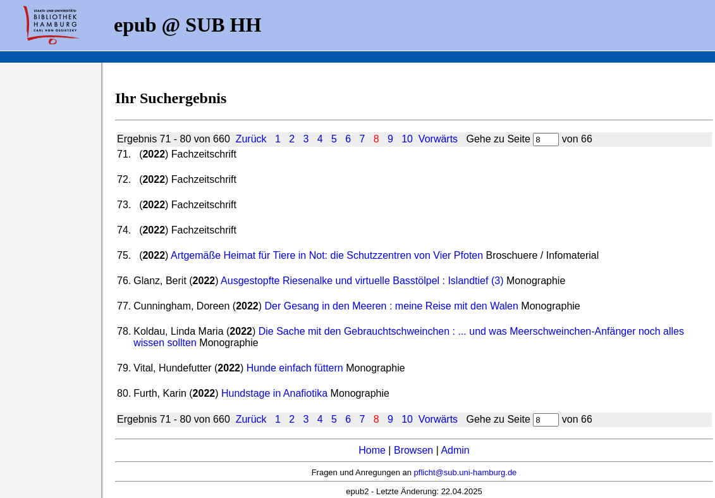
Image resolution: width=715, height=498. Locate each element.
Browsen (413, 450)
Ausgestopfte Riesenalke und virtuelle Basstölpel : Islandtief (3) (362, 280)
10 (407, 139)
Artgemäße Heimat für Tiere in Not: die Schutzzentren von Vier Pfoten (327, 255)
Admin (455, 450)
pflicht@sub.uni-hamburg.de (465, 472)
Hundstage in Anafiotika (274, 393)
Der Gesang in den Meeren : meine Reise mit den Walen (391, 306)
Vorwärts (438, 139)
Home (372, 450)
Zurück (251, 139)
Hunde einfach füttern (295, 368)
